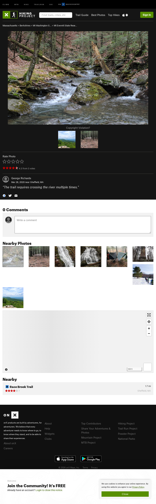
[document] (125, 489)
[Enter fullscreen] (148, 314)
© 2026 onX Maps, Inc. (69, 467)
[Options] (147, 367)
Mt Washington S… (42, 25)
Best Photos (98, 14)
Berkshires (25, 25)
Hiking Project (126, 423)
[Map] (78, 342)
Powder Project (127, 433)
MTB (16, 4)
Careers (8, 448)
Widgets (49, 433)
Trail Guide (81, 14)
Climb (6, 4)
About (48, 423)
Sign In (147, 14)
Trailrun (39, 4)
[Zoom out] (148, 333)
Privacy (94, 467)
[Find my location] (148, 321)
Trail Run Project (127, 428)
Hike (26, 4)
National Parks (126, 438)
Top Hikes (114, 14)
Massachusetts (10, 25)
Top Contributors (91, 423)
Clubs (48, 438)
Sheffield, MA (37, 182)
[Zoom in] (148, 328)
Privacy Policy (138, 487)
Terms (85, 467)
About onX (10, 443)
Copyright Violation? (78, 127)
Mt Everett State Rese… (65, 25)
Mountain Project (91, 437)
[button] (4, 195)
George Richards (21, 178)
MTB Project (88, 442)
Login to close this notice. (49, 490)
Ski (51, 4)
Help (47, 428)
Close (125, 494)
